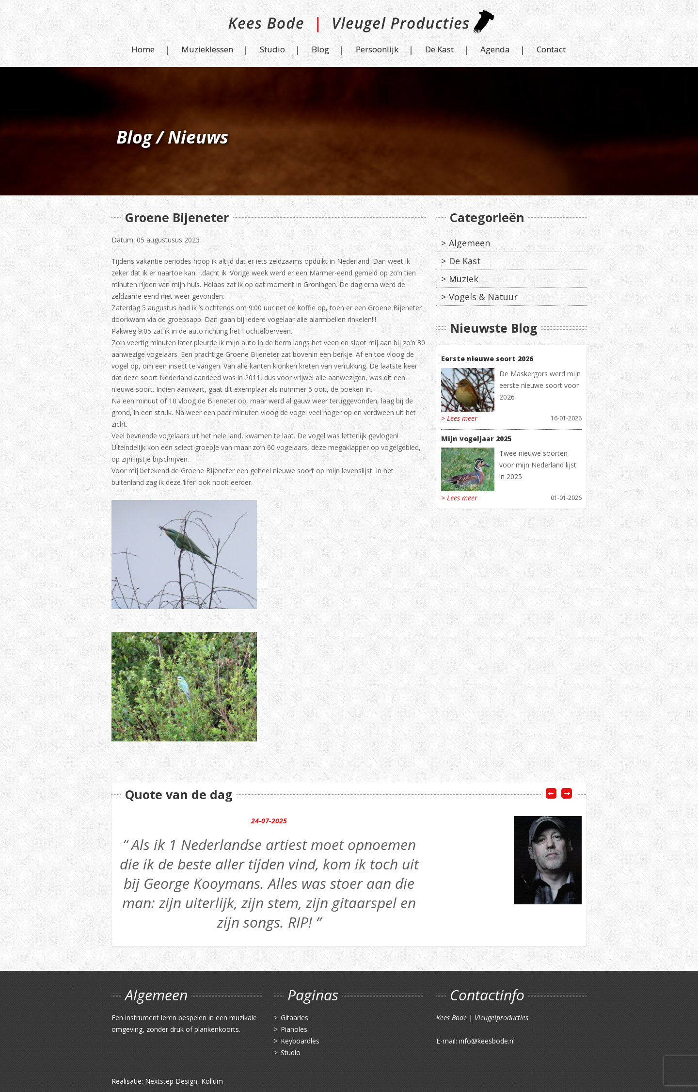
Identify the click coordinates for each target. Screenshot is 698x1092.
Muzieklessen (207, 49)
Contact (551, 49)
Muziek (463, 279)
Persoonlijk (377, 49)
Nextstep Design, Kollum (184, 1081)
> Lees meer (459, 418)
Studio (272, 49)
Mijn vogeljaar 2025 (476, 438)
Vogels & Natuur (483, 297)
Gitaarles (294, 1017)
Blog (320, 49)
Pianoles (294, 1029)
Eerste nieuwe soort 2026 (487, 358)
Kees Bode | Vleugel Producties (349, 25)
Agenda (495, 49)
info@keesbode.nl (487, 1040)
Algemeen (469, 243)
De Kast (439, 49)
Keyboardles (300, 1040)
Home (143, 49)
